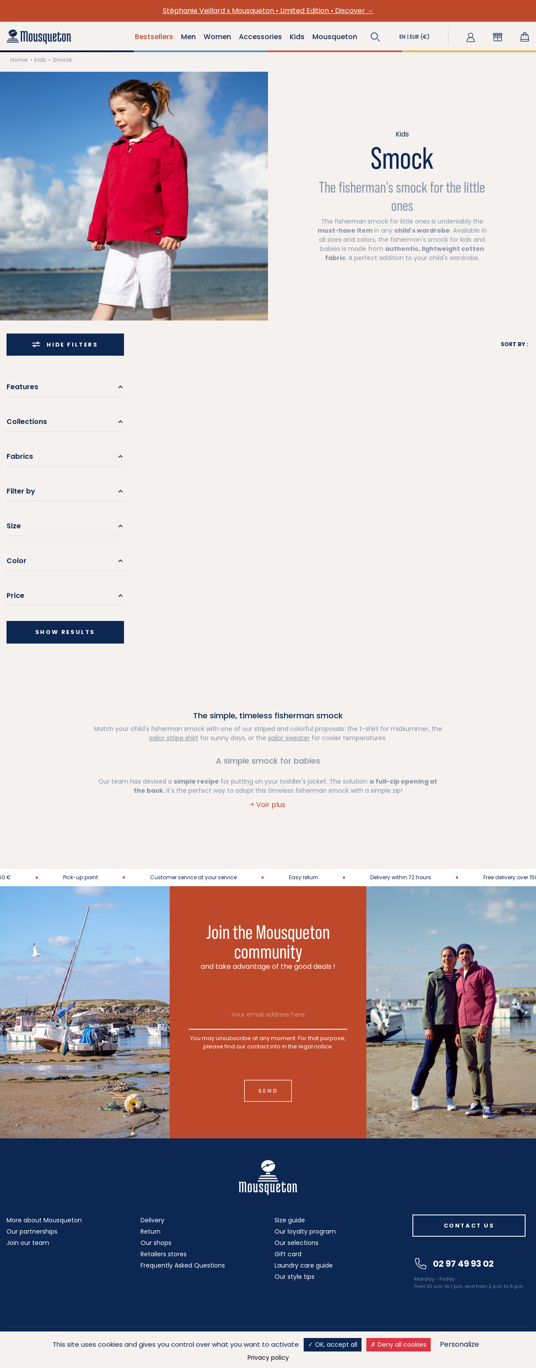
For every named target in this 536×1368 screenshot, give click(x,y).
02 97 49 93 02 (454, 1264)
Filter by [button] (21, 491)
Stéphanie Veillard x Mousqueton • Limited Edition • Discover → (268, 11)
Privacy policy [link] (268, 1357)
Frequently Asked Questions (183, 1265)
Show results (65, 632)
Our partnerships (32, 1231)
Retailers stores (164, 1254)
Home (19, 60)
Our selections (296, 1242)
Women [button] (217, 37)
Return (151, 1231)
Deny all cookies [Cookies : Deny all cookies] (398, 1344)
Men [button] (188, 37)
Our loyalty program (305, 1231)
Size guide (290, 1220)
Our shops (156, 1242)
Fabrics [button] (20, 456)
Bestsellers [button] (154, 37)
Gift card (288, 1254)
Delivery (152, 1220)
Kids (40, 60)
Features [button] (22, 387)
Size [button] (14, 526)
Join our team (28, 1242)
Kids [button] (297, 37)
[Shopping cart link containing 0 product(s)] (524, 37)
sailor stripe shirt (173, 738)
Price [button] (15, 596)
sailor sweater (289, 738)
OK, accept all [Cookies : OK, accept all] (332, 1344)
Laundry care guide (304, 1265)
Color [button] (17, 561)
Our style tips (295, 1276)
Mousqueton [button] (334, 37)
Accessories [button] (260, 37)
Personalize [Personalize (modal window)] (459, 1344)
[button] (375, 37)
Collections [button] (27, 422)
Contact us (469, 1225)
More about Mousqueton (44, 1220)
